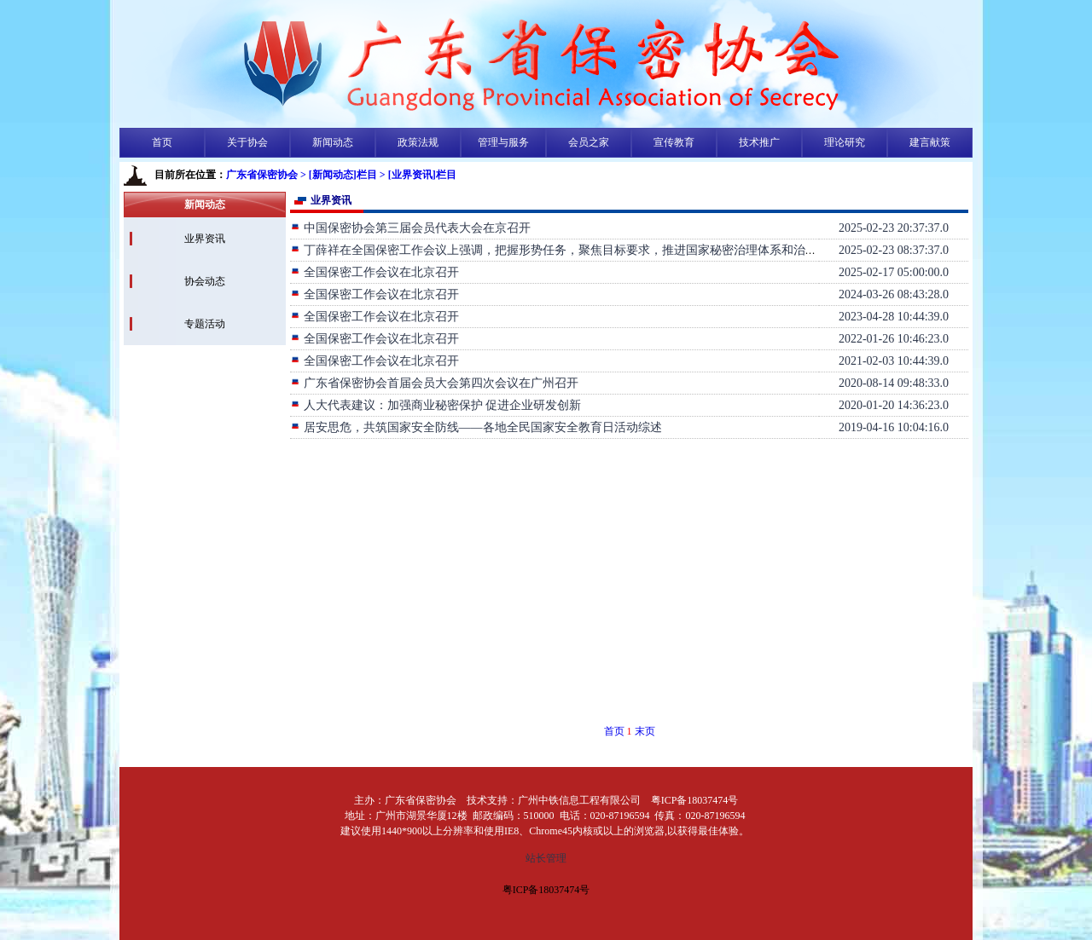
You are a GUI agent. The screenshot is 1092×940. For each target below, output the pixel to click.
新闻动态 (332, 142)
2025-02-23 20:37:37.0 (894, 228)
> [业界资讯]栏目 (418, 175)
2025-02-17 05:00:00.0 (894, 272)
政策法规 (418, 142)
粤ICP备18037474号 (546, 890)
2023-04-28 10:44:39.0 (894, 316)
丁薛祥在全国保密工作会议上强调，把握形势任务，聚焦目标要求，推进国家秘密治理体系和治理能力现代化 (583, 250)
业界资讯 (204, 239)
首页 (162, 142)
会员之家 (588, 142)
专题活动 (204, 324)
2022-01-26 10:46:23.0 (894, 338)
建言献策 (929, 142)
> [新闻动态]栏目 (338, 175)
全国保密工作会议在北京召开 (374, 272)
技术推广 (759, 142)
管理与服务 (503, 142)
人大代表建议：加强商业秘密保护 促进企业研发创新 (435, 405)
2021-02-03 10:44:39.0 (894, 361)
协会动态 (204, 281)
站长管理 (546, 858)
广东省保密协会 (262, 175)
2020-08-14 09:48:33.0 (894, 383)
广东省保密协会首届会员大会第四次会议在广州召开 (434, 383)
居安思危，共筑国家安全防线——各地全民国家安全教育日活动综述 (476, 427)
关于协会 (247, 142)
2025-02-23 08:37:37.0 (894, 250)
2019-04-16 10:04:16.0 (894, 427)
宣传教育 (673, 142)
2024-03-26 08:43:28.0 (894, 294)
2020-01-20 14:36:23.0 (894, 405)
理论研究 (844, 142)
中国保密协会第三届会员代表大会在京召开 (410, 228)
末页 (645, 731)
